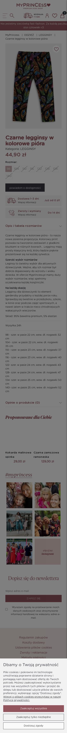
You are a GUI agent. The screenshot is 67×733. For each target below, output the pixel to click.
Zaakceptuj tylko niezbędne (33, 717)
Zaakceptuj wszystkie (33, 708)
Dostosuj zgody (33, 726)
